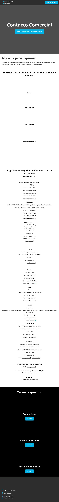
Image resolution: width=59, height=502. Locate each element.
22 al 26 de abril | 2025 (8, 1)
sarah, (32, 379)
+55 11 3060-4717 (9, 498)
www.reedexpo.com (29, 231)
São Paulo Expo (7, 3)
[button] (51, 2)
